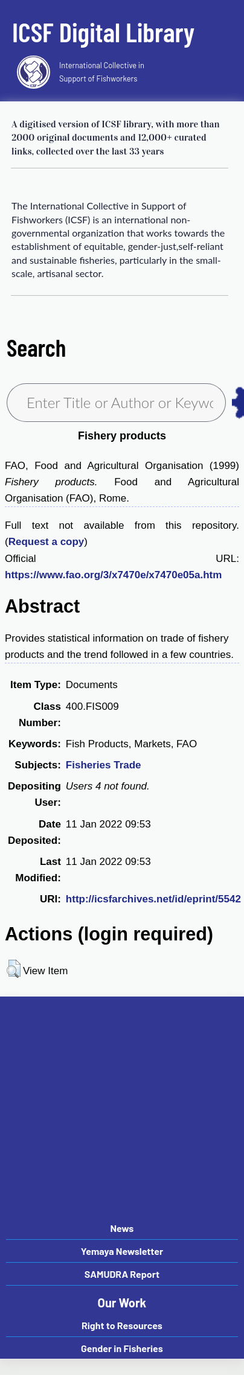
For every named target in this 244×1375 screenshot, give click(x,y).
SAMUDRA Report (122, 1274)
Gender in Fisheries (122, 1348)
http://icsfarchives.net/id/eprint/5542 (153, 899)
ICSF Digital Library (103, 31)
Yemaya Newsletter (122, 1251)
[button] (14, 969)
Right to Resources (122, 1325)
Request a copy (46, 541)
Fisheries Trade (103, 765)
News (121, 1228)
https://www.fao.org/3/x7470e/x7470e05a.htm (113, 575)
